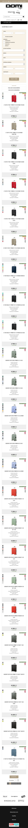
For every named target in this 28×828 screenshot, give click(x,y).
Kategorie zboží (7, 22)
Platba (10, 1)
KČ (18, 19)
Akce (4, 57)
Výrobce (5, 39)
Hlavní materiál (7, 48)
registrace (13, 19)
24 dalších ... (14, 777)
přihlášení (8, 19)
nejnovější (14, 85)
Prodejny (14, 1)
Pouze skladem (9, 36)
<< (8, 783)
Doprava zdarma (7, 62)
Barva (4, 53)
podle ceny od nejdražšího (14, 90)
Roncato (7, 44)
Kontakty (20, 1)
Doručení (4, 1)
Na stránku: (11, 780)
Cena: (4, 31)
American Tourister (10, 42)
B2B (24, 1)
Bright (6, 45)
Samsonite (7, 40)
